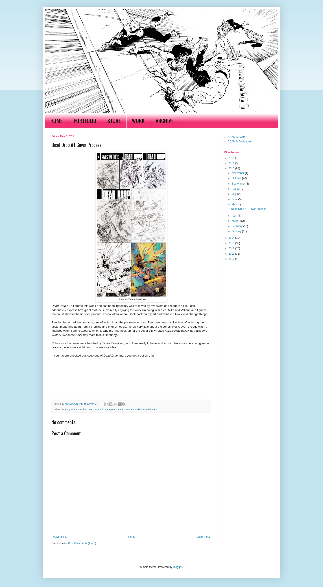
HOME (56, 120)
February (237, 226)
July (234, 194)
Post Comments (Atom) (82, 543)
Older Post (203, 536)
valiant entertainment (146, 409)
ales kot (82, 409)
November (238, 173)
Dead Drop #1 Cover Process (248, 209)
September (239, 183)
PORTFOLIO (85, 120)
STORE (114, 120)
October (237, 178)
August (236, 188)
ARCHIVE (164, 120)
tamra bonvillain (125, 409)
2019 (232, 158)
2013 (232, 243)
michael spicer (107, 409)
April (235, 215)
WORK (138, 120)
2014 (232, 237)
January (237, 231)
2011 (232, 253)
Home (131, 536)
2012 (232, 248)
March (236, 220)
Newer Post (60, 536)
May (235, 204)
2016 (232, 163)
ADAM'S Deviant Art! (240, 141)
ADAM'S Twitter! (237, 137)
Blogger (177, 567)
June (235, 199)
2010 (232, 258)
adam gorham (69, 409)
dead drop (93, 409)
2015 (232, 168)
